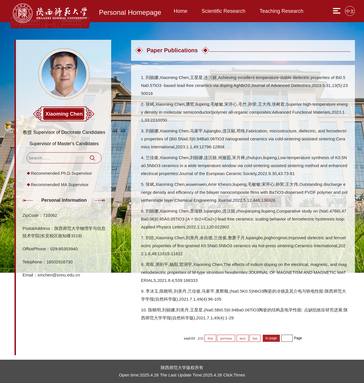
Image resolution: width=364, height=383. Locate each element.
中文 (350, 11)
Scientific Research (223, 11)
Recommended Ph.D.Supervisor (61, 173)
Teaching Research (281, 11)
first (210, 338)
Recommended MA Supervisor (59, 184)
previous (226, 338)
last (255, 338)
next (243, 338)
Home (180, 11)
